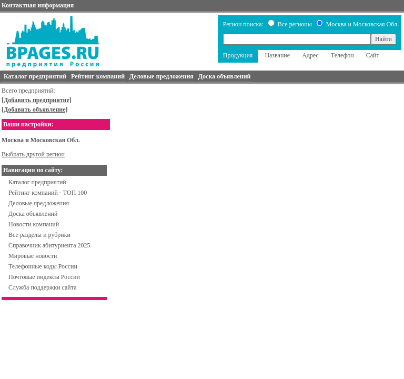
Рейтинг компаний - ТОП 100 (47, 192)
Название (277, 55)
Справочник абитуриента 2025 (49, 245)
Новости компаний (33, 224)
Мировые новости (32, 256)
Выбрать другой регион (33, 154)
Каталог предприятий (37, 182)
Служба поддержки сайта (42, 287)
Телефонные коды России (42, 266)
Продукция (238, 55)
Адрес (310, 55)
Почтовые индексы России (44, 277)
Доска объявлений (32, 213)
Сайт (372, 55)
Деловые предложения (38, 203)
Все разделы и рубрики (39, 234)
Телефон (342, 55)
